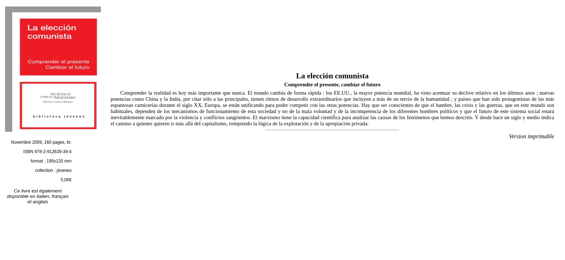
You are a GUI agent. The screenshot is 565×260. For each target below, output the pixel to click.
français (60, 196)
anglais (40, 201)
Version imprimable (531, 136)
